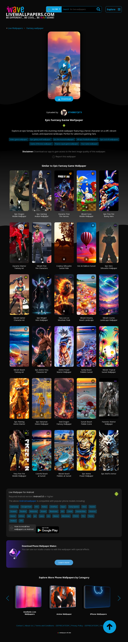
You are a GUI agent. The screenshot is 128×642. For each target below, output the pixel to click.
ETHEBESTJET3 (71, 112)
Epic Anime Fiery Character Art (41, 371)
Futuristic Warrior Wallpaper (109, 423)
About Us (29, 625)
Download (64, 99)
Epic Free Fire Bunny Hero (108, 215)
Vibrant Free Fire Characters (42, 267)
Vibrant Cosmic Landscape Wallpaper (108, 319)
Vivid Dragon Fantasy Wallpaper (64, 423)
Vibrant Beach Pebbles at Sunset (64, 474)
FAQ (102, 625)
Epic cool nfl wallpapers (109, 139)
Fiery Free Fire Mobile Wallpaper (19, 474)
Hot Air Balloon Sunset (86, 266)
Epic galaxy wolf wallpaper (40, 139)
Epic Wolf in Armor (108, 473)
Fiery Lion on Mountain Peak (64, 319)
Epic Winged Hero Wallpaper (41, 319)
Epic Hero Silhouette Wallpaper (108, 267)
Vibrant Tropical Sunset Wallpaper (109, 371)
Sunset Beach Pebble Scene (86, 423)
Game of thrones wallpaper (41, 144)
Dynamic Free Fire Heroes (64, 215)
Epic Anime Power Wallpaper (86, 474)
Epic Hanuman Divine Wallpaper (41, 423)
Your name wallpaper (89, 144)
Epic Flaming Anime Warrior (19, 423)
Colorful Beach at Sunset (42, 474)
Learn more (63, 562)
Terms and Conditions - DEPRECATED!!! (52, 625)
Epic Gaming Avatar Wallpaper (41, 215)
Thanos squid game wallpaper (66, 144)
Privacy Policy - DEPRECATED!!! (84, 625)
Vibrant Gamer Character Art (19, 319)
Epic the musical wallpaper (64, 139)
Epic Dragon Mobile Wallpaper (19, 215)
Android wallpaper (27, 501)
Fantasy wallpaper (35, 28)
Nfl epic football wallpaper (87, 139)
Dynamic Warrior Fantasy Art (19, 267)
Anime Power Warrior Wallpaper (64, 371)
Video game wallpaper (18, 139)
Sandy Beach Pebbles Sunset (86, 371)
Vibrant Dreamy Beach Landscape (86, 319)
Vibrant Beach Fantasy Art (19, 371)
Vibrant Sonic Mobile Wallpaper (86, 215)
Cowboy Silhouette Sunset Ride (64, 267)
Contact (19, 625)
